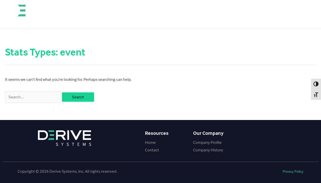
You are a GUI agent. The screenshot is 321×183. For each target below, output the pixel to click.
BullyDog (279, 14)
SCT (300, 14)
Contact (225, 14)
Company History (208, 149)
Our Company (190, 14)
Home (163, 14)
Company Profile (207, 142)
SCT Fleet (251, 14)
